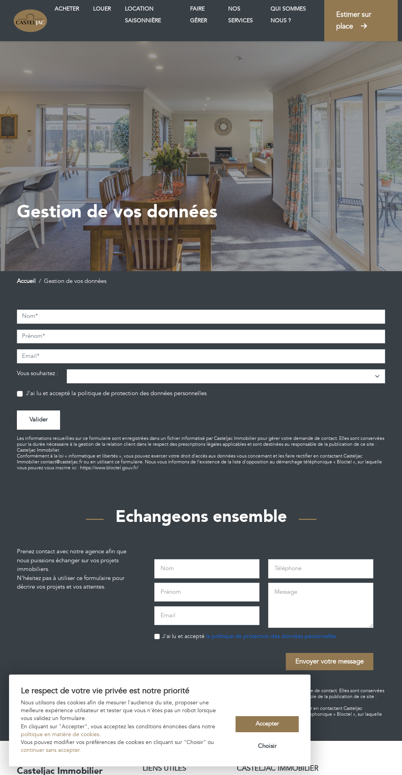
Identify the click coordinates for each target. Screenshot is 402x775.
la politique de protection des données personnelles (138, 393)
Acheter (67, 9)
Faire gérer (198, 15)
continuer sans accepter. (51, 750)
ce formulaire (129, 462)
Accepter (267, 724)
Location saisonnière (143, 15)
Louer (102, 9)
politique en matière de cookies (60, 734)
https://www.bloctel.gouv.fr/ (109, 468)
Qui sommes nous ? (288, 15)
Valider (38, 419)
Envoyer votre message (329, 662)
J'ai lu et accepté (116, 393)
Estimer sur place (353, 20)
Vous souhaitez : (37, 373)
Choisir (267, 746)
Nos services (240, 15)
